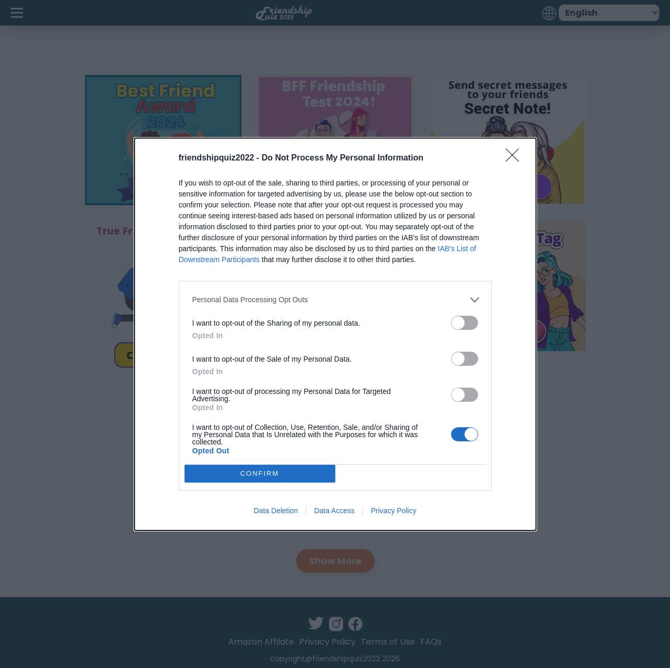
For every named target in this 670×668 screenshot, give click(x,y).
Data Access (334, 510)
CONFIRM (259, 473)
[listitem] (335, 299)
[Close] (516, 158)
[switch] (464, 323)
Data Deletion (276, 510)
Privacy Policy (393, 510)
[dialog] (335, 334)
